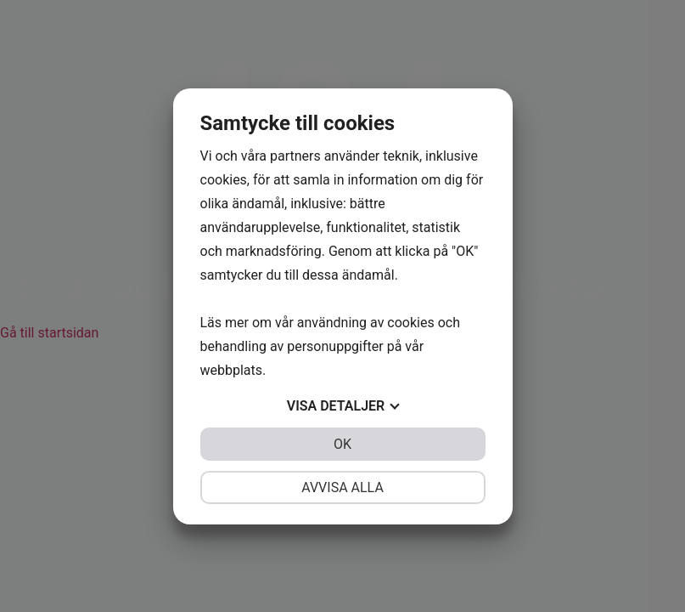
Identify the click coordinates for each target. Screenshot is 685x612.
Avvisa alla (342, 487)
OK (342, 444)
